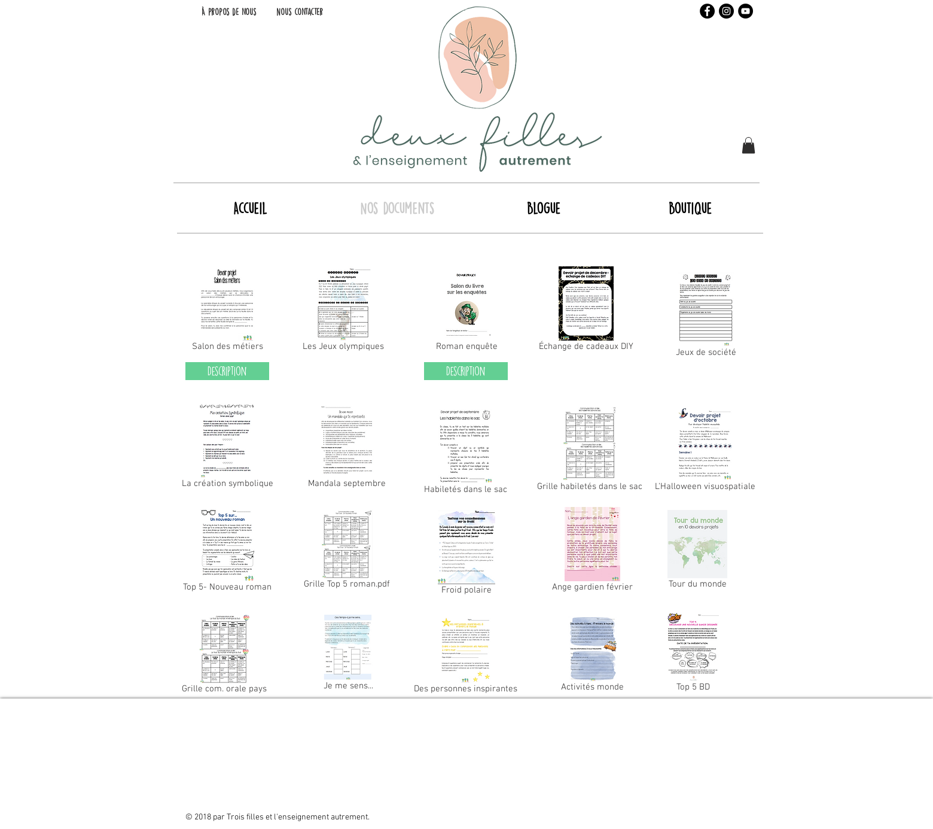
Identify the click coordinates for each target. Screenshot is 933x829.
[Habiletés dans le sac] (465, 454)
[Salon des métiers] (227, 311)
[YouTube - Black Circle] (745, 11)
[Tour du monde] (697, 552)
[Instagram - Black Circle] (726, 11)
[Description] (227, 371)
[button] (748, 145)
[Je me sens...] (348, 655)
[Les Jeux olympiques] (343, 311)
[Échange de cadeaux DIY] (586, 311)
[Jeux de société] (706, 317)
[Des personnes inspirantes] (465, 657)
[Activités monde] (592, 656)
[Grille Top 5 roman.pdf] (347, 552)
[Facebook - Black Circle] (707, 11)
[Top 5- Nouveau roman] (227, 552)
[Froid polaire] (466, 555)
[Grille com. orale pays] (224, 657)
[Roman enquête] (466, 311)
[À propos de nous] (228, 12)
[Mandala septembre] (347, 448)
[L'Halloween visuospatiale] (705, 451)
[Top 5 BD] (693, 655)
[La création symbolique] (227, 448)
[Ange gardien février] (592, 552)
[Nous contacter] (299, 12)
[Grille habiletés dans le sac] (589, 451)
